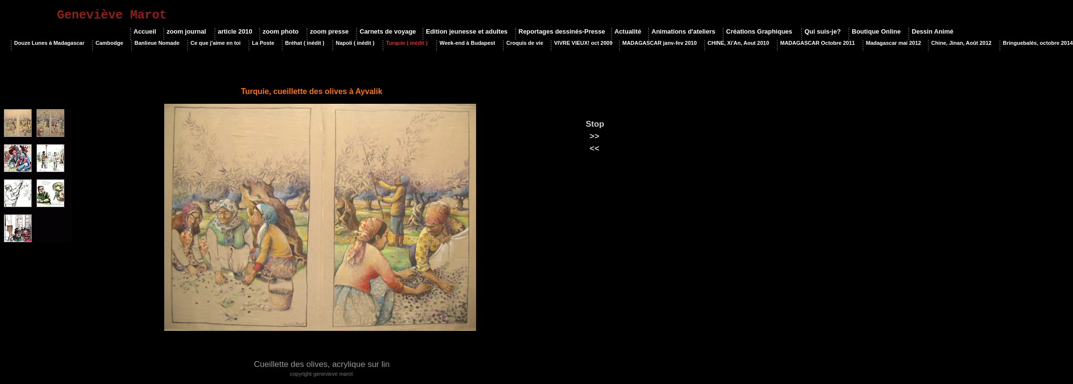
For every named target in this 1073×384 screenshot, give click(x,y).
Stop (595, 124)
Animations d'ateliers (683, 31)
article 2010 (235, 31)
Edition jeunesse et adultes (467, 31)
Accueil (145, 31)
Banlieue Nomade (156, 43)
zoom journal (186, 31)
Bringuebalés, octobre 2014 (1038, 43)
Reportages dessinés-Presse (561, 31)
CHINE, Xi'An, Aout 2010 (738, 43)
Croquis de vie (524, 43)
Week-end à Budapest (467, 43)
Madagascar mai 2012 (893, 43)
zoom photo (281, 31)
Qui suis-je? (823, 31)
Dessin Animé (933, 31)
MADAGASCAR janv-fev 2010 (659, 43)
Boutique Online (876, 31)
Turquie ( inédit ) (406, 43)
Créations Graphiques (759, 31)
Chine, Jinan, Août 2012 (961, 43)
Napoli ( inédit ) (355, 43)
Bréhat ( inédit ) (305, 43)
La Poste (263, 43)
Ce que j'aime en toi (216, 43)
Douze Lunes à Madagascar (49, 43)
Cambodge (109, 43)
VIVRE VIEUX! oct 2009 (583, 43)
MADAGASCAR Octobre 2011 (817, 43)
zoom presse (329, 31)
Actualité (627, 31)
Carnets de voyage (387, 31)
